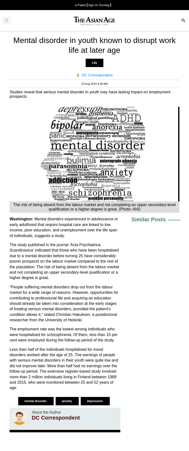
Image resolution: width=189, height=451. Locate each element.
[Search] (183, 21)
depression (95, 401)
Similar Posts (148, 219)
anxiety (67, 401)
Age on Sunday (99, 5)
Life (94, 63)
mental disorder (35, 401)
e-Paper (80, 5)
